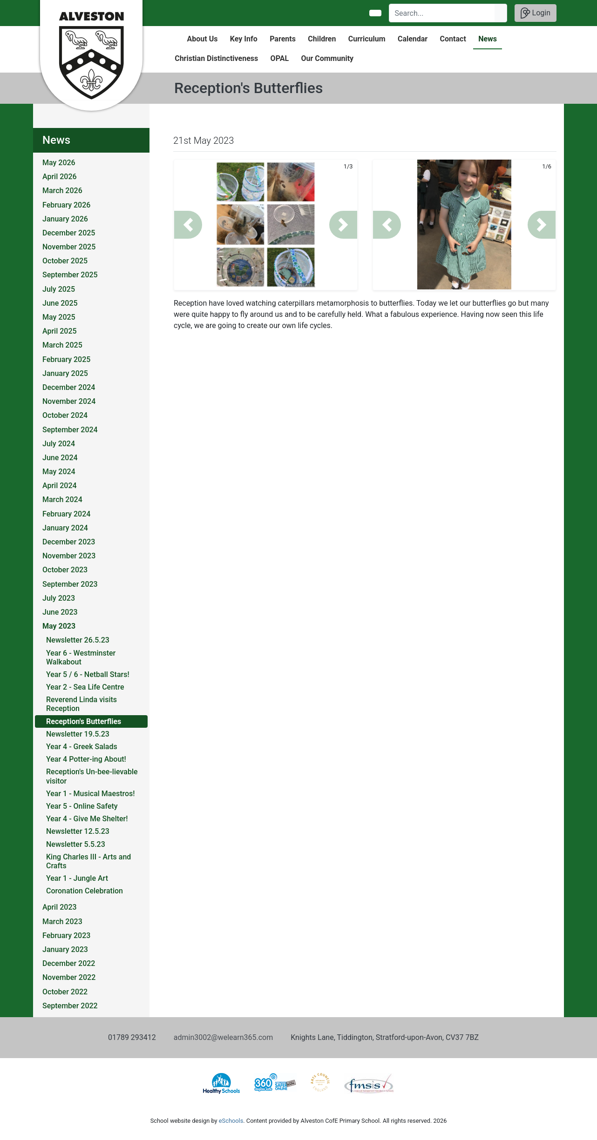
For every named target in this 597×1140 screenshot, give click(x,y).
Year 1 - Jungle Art (77, 878)
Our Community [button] (327, 58)
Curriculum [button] (367, 38)
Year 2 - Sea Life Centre (85, 687)
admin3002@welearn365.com (223, 1037)
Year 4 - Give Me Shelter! (87, 818)
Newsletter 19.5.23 (77, 734)
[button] (188, 225)
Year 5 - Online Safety (82, 806)
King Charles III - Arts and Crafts (88, 861)
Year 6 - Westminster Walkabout (80, 657)
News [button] (487, 38)
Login (535, 13)
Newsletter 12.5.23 (77, 831)
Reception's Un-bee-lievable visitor (92, 776)
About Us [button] (202, 38)
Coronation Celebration (84, 890)
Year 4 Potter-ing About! (86, 759)
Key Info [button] (244, 38)
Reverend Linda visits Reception (81, 704)
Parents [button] (283, 38)
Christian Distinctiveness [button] (216, 58)
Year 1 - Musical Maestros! (90, 793)
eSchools (231, 1120)
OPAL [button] (280, 58)
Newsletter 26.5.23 (77, 640)
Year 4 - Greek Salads (81, 746)
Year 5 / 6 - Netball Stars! (87, 674)
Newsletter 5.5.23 (75, 844)
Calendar (412, 38)
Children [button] (322, 38)
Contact (453, 38)
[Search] (442, 13)
